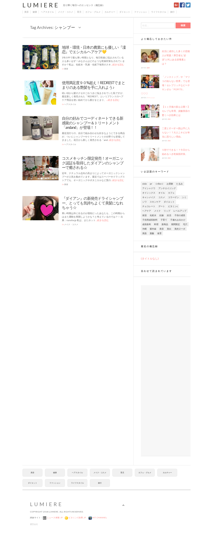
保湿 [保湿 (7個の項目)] (144, 215)
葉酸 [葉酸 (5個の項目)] (152, 233)
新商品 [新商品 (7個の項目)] (165, 224)
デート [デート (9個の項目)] (161, 206)
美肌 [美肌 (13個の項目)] (144, 233)
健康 (35, 12)
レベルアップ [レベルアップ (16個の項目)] (179, 210)
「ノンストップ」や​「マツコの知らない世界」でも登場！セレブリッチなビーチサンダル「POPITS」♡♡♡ (165, 85)
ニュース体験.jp (54, 517)
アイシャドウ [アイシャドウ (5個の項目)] (148, 188)
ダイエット (124, 12)
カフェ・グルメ (93, 12)
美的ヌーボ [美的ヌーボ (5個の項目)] (179, 228)
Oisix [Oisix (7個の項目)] (144, 183)
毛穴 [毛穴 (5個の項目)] (185, 224)
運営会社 (34, 524)
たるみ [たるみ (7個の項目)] (179, 183)
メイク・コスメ (65, 12)
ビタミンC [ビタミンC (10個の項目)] (173, 206)
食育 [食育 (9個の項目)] (159, 233)
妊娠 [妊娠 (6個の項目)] (161, 215)
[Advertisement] (166, 370)
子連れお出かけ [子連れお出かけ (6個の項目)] (177, 219)
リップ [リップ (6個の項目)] (167, 210)
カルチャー (110, 12)
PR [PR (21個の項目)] (151, 183)
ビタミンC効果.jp (77, 517)
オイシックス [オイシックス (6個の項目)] (148, 192)
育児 (79, 12)
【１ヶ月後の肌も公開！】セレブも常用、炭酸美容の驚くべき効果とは (176, 110)
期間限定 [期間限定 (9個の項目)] (175, 224)
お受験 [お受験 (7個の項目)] (170, 183)
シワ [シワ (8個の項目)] (144, 201)
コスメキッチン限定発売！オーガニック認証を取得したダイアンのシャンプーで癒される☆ (92, 163)
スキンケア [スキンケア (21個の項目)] (155, 201)
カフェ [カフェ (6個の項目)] (171, 192)
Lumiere (41, 5)
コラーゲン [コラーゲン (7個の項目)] (173, 197)
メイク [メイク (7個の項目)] (157, 210)
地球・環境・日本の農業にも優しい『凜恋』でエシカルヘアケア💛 (94, 49)
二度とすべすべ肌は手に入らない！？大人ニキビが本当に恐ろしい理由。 (176, 132)
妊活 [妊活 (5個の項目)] (169, 215)
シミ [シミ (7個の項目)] (184, 197)
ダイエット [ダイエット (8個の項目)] (169, 201)
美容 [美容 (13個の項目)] (161, 228)
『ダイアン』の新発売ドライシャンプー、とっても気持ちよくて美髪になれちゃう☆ (92, 203)
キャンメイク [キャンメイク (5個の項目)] (148, 197)
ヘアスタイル (47, 12)
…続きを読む (117, 64)
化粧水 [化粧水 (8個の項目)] (153, 215)
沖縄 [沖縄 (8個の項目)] (144, 228)
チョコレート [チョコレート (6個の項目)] (148, 206)
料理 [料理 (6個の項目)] (156, 224)
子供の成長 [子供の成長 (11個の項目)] (179, 215)
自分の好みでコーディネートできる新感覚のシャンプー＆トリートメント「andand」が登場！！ (92, 123)
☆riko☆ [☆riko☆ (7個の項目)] (159, 183)
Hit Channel (99, 517)
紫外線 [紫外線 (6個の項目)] (153, 228)
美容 (26, 12)
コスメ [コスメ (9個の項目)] (161, 197)
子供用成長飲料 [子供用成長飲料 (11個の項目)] (149, 219)
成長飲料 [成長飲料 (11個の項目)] (146, 224)
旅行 (172, 12)
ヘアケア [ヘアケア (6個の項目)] (146, 210)
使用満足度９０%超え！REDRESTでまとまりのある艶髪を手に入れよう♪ (93, 85)
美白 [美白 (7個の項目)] (169, 228)
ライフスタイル (158, 12)
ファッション (140, 12)
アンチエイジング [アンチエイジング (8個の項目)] (167, 188)
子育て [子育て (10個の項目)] (164, 219)
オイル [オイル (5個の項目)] (161, 192)
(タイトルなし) (150, 258)
